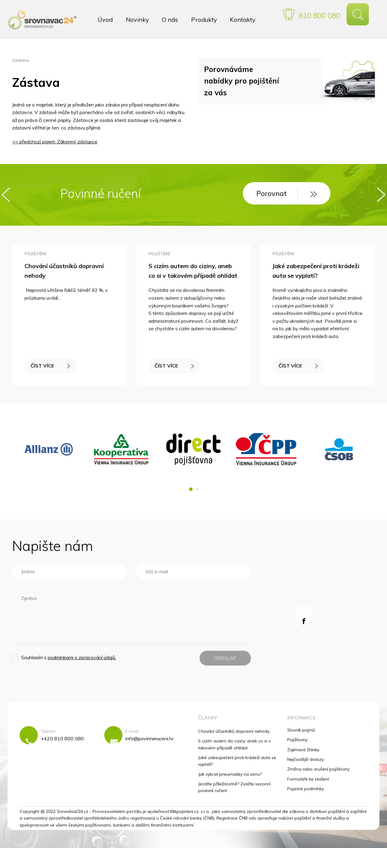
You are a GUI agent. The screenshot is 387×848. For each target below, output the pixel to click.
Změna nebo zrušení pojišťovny (318, 769)
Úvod (105, 19)
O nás (170, 19)
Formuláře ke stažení (308, 779)
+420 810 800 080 (62, 738)
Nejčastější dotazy (305, 759)
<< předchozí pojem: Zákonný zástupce (54, 142)
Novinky (137, 19)
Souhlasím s (68, 657)
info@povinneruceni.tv (149, 738)
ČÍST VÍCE (51, 362)
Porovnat (286, 193)
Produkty (204, 19)
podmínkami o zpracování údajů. (82, 657)
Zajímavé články (303, 749)
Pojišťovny (297, 739)
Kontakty (242, 19)
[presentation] (6, 195)
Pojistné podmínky (305, 788)
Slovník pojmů (301, 730)
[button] (191, 489)
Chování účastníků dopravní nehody (233, 731)
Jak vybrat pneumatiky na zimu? (230, 774)
